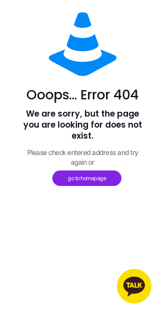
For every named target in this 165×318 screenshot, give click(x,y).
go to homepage (87, 178)
